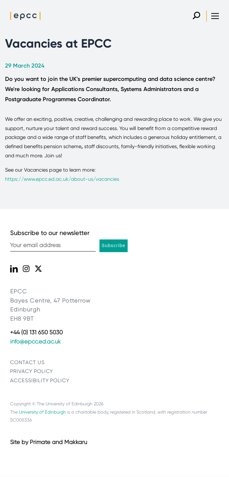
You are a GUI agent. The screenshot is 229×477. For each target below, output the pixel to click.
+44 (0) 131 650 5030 (36, 332)
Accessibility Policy (39, 380)
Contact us (27, 362)
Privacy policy (31, 371)
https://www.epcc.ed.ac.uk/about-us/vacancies (62, 179)
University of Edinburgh (42, 412)
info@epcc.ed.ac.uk (35, 341)
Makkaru (75, 442)
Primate (40, 442)
